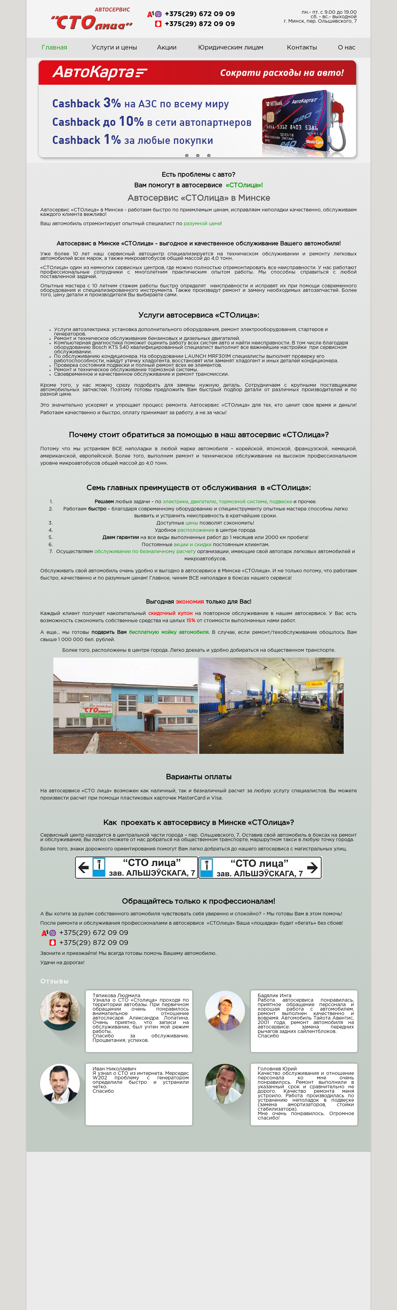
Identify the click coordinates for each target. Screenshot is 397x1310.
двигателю (203, 502)
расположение (196, 530)
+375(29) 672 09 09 (200, 14)
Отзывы (54, 981)
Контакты (302, 48)
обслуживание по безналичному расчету (145, 552)
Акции (166, 48)
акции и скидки (193, 545)
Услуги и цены (114, 48)
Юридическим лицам (231, 48)
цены (191, 523)
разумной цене (202, 224)
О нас (346, 48)
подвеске (280, 502)
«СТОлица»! (244, 185)
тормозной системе (243, 502)
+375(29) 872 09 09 (200, 24)
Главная (54, 48)
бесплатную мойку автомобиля (168, 632)
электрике (175, 502)
